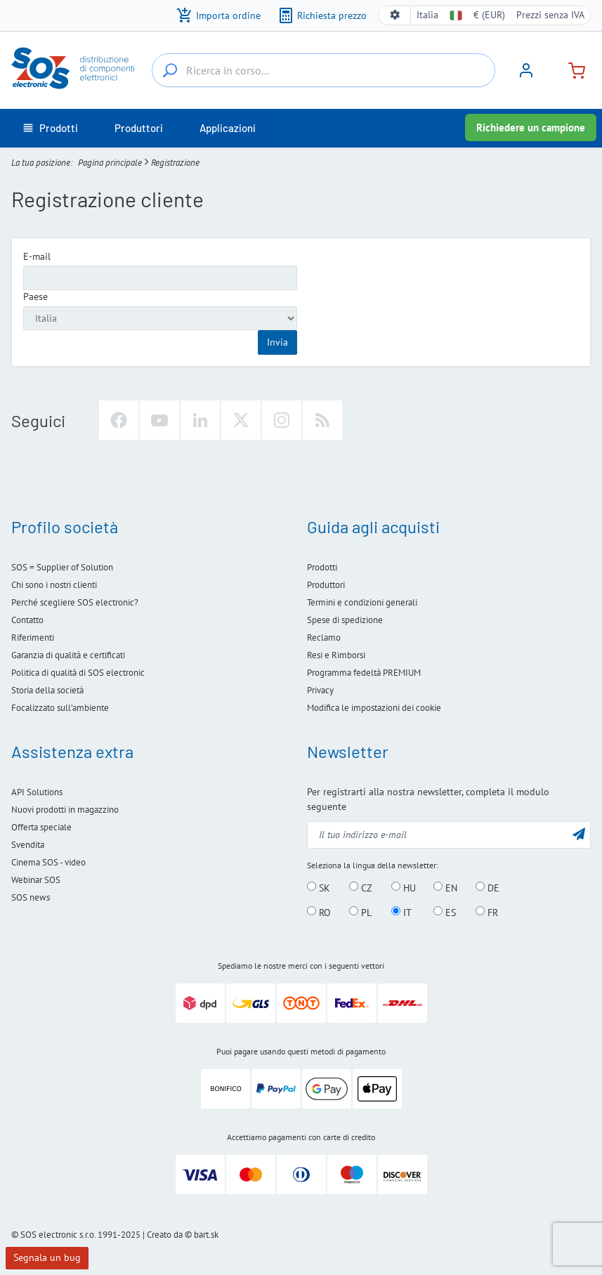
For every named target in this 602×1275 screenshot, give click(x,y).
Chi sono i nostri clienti (54, 585)
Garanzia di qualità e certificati (68, 655)
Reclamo (324, 637)
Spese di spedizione (345, 620)
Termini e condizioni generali (362, 602)
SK (318, 887)
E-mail (37, 256)
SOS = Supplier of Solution (62, 567)
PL (360, 911)
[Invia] (579, 833)
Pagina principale (110, 163)
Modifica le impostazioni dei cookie (374, 708)
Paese (35, 296)
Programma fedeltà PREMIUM (364, 673)
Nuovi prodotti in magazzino (65, 810)
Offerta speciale (41, 827)
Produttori (326, 585)
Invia (277, 342)
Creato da (165, 1235)
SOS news (30, 897)
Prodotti (322, 567)
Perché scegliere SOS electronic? (74, 602)
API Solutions (37, 792)
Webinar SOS (35, 880)
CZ (360, 887)
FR (487, 911)
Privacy (320, 690)
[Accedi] (526, 75)
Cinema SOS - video (48, 862)
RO (319, 911)
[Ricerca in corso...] (170, 70)
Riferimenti (32, 637)
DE (487, 887)
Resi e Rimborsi (336, 655)
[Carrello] (571, 69)
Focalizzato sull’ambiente (60, 708)
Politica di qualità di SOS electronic (78, 673)
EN (445, 887)
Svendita (27, 845)
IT (401, 911)
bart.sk (206, 1235)
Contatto (27, 620)
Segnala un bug (47, 1257)
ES (444, 911)
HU (403, 887)
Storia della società (47, 690)
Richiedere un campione (530, 127)
